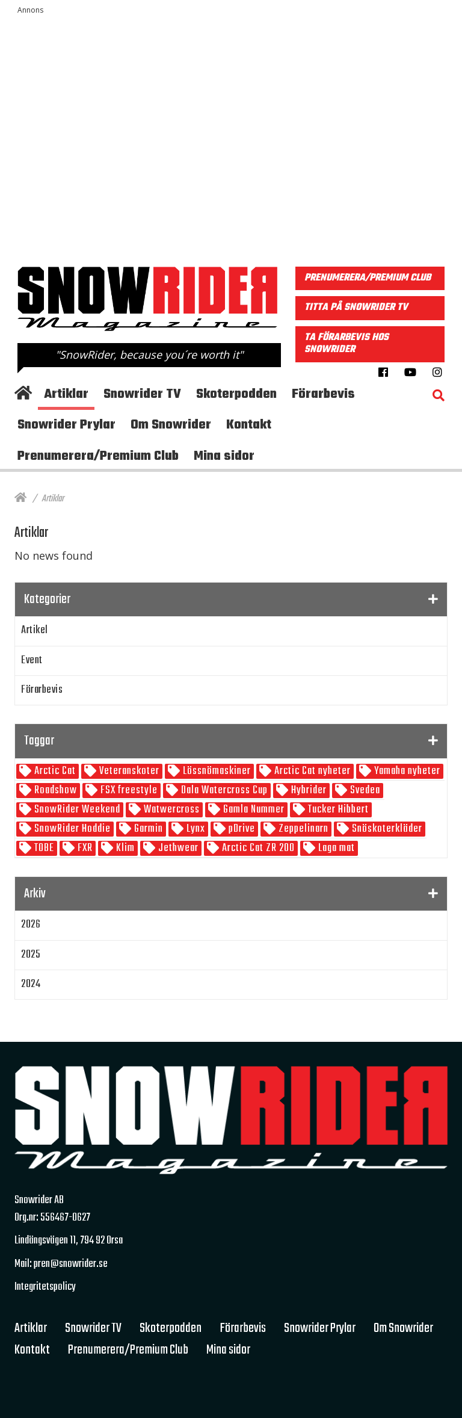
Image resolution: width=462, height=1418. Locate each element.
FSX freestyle (128, 790)
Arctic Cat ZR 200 (257, 848)
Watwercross (170, 809)
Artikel (34, 630)
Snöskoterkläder (386, 829)
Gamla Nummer (253, 809)
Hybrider (308, 790)
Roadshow (54, 790)
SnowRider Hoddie (71, 829)
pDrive (240, 829)
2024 (30, 984)
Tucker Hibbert (337, 809)
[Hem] (20, 499)
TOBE (43, 848)
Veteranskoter (128, 771)
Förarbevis (42, 690)
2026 (30, 924)
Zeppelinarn (302, 829)
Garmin (147, 829)
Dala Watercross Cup (223, 790)
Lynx (194, 829)
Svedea (364, 790)
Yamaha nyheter (406, 771)
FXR (84, 848)
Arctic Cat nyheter (311, 771)
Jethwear (177, 848)
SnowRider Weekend (76, 809)
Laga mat (335, 848)
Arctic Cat (54, 771)
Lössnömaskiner (215, 771)
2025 (30, 955)
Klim (124, 848)
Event (32, 660)
